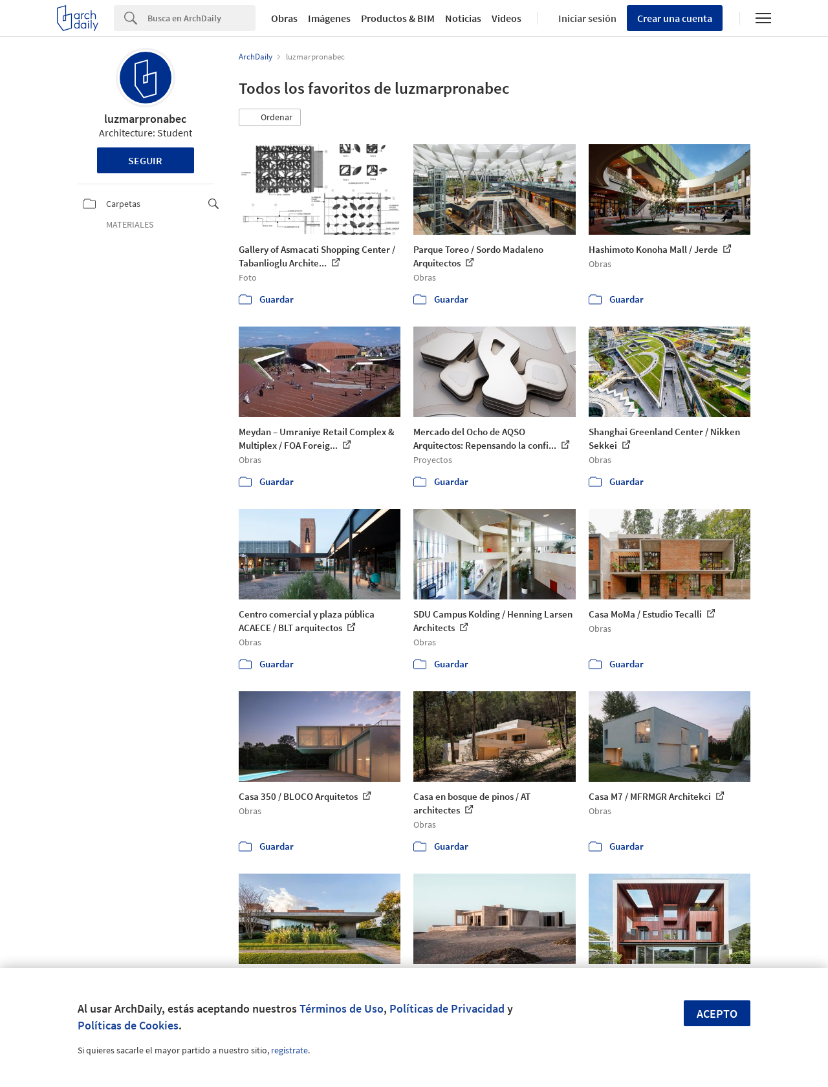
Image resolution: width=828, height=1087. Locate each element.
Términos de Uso (342, 1008)
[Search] (201, 18)
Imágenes (329, 18)
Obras (284, 18)
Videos (506, 18)
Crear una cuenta (674, 18)
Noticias (463, 18)
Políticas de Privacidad (447, 1008)
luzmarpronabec (145, 118)
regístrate (289, 1050)
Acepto (717, 1013)
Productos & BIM (398, 18)
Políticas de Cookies (128, 1025)
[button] (270, 118)
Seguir (145, 160)
